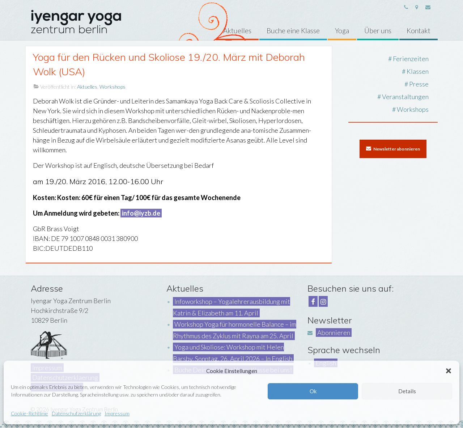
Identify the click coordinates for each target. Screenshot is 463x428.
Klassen (418, 71)
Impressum (117, 413)
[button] (448, 370)
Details (407, 391)
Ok (313, 391)
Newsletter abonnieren (393, 149)
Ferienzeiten (411, 59)
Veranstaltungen (405, 97)
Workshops (112, 87)
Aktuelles (87, 87)
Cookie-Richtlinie (29, 413)
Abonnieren (333, 332)
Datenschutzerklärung (76, 413)
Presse (419, 84)
